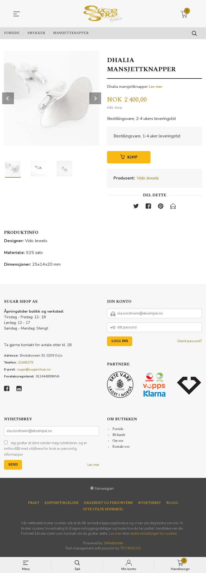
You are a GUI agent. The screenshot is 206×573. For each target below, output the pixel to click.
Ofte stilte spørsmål (103, 511)
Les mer (155, 86)
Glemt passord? (189, 342)
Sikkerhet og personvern (108, 504)
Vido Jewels (148, 179)
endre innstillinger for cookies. (154, 535)
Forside (117, 430)
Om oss (117, 442)
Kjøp (129, 158)
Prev (8, 98)
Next (95, 98)
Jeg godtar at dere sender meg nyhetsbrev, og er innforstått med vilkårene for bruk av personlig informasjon (45, 450)
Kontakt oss (121, 448)
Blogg (172, 504)
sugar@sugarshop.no (34, 371)
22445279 (25, 364)
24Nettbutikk (113, 544)
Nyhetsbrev (149, 504)
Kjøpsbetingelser (61, 504)
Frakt (33, 504)
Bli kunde (118, 436)
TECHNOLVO (130, 550)
